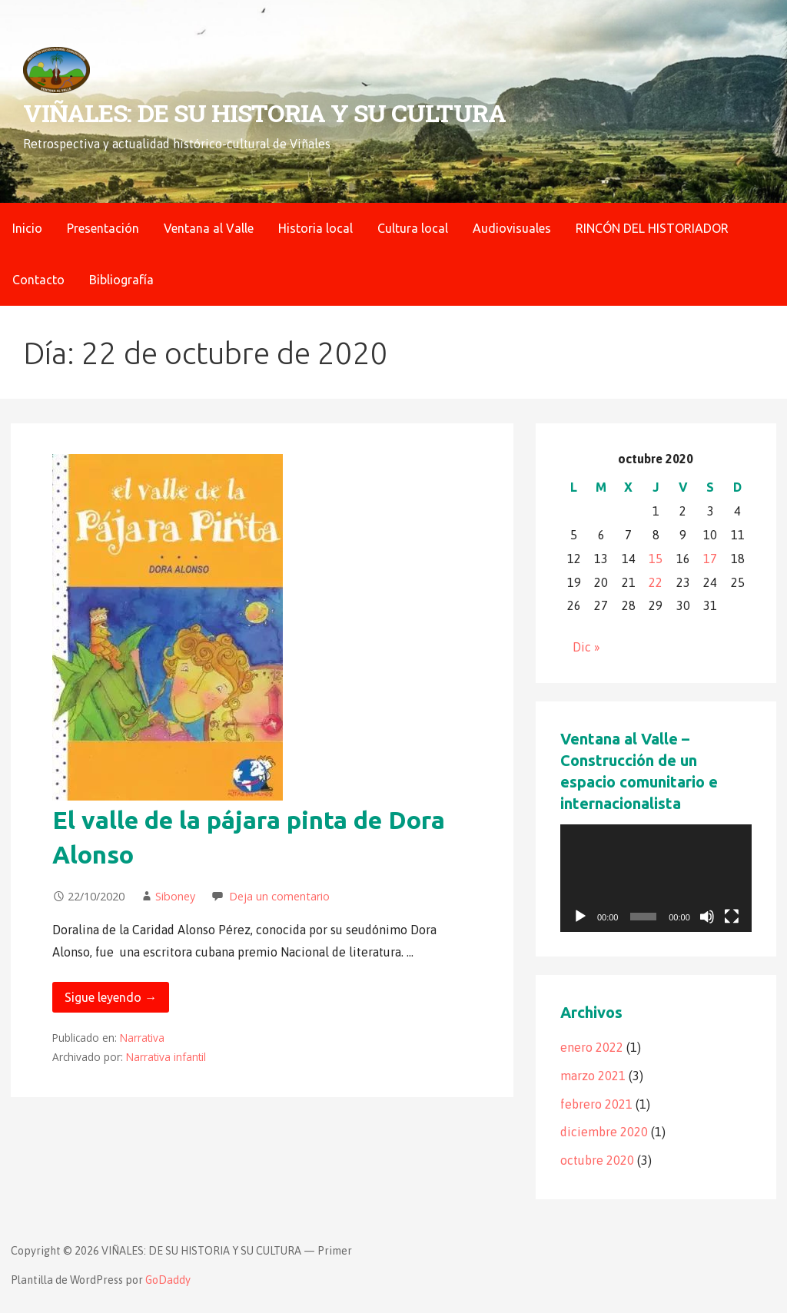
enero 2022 (591, 1047)
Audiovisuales (512, 228)
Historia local (315, 228)
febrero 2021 (596, 1104)
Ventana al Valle (209, 228)
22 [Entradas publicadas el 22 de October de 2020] (655, 582)
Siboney (175, 896)
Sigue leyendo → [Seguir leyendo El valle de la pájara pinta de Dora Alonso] (111, 997)
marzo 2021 (593, 1076)
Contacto (38, 280)
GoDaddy (168, 1280)
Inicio (27, 228)
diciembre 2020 (604, 1132)
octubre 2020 (597, 1160)
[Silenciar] (707, 916)
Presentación (103, 228)
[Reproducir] (580, 916)
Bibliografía (121, 280)
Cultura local (412, 228)
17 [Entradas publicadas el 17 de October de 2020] (710, 558)
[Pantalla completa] (731, 916)
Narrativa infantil (166, 1056)
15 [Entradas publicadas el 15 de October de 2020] (655, 558)
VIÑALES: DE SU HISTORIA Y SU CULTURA (264, 112)
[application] (656, 878)
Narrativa (142, 1037)
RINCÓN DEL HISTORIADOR (652, 228)
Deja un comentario (279, 896)
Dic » (586, 647)
